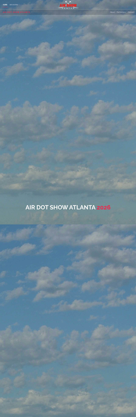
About (112, 12)
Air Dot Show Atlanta (16, 12)
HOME (5, 5)
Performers (121, 12)
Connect (131, 12)
